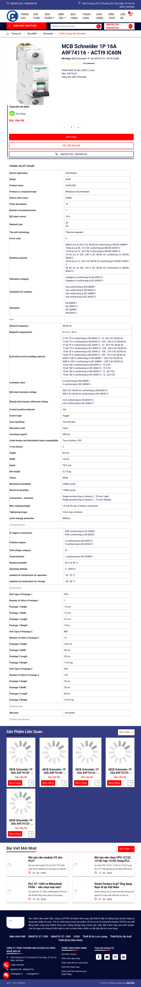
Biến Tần (61, 16)
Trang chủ (25, 16)
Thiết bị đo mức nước (70, 940)
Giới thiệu (36, 16)
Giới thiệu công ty (69, 954)
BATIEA (131, 983)
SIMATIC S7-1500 (61, 936)
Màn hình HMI (17, 936)
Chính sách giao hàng (71, 958)
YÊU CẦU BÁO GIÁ (71, 145)
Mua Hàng (71, 137)
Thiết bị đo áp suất (120, 936)
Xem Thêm (126, 732)
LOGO (76, 936)
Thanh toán (86, 16)
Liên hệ (122, 16)
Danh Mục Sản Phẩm (22, 25)
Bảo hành (74, 16)
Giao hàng (99, 16)
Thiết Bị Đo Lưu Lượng (95, 936)
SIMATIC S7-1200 (38, 936)
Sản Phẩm (48, 16)
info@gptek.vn (16, 974)
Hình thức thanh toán (71, 967)
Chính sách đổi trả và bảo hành (75, 963)
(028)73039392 (17, 965)
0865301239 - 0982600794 (23, 3)
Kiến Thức (112, 16)
